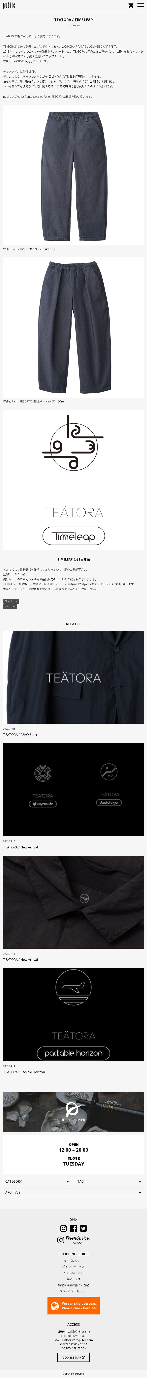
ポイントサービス (73, 1267)
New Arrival (11, 601)
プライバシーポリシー (73, 1291)
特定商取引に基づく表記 (73, 1285)
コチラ (16, 574)
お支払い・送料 (73, 1273)
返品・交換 (73, 1279)
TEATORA (10, 606)
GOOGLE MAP (74, 1357)
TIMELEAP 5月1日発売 (73, 559)
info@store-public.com (78, 1340)
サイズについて (73, 1261)
